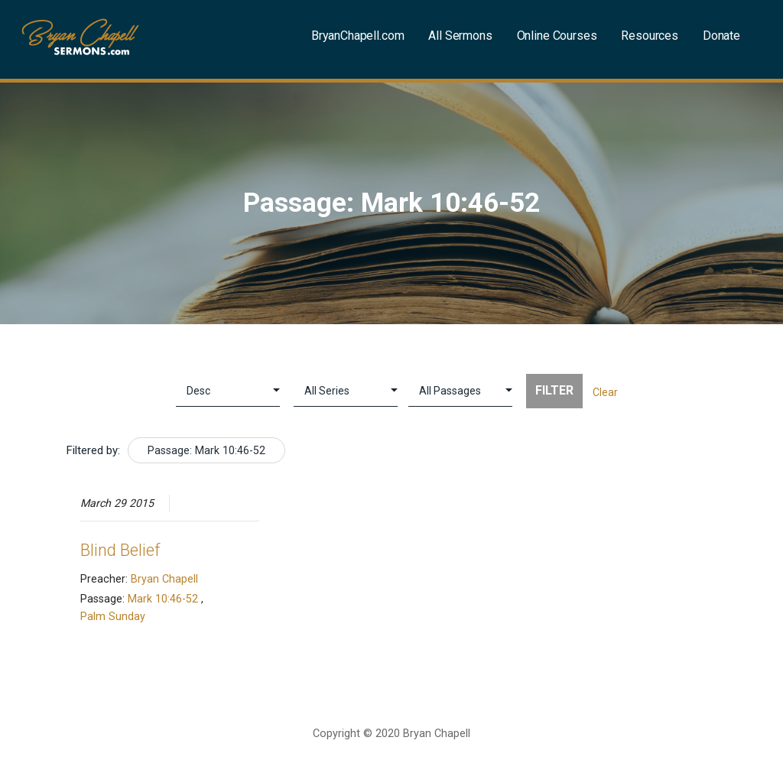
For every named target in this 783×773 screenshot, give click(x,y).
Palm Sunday (112, 616)
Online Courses (557, 35)
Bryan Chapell (164, 579)
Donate (721, 35)
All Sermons (460, 35)
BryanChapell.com (357, 35)
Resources (649, 35)
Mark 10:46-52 (163, 599)
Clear (605, 392)
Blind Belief (120, 550)
